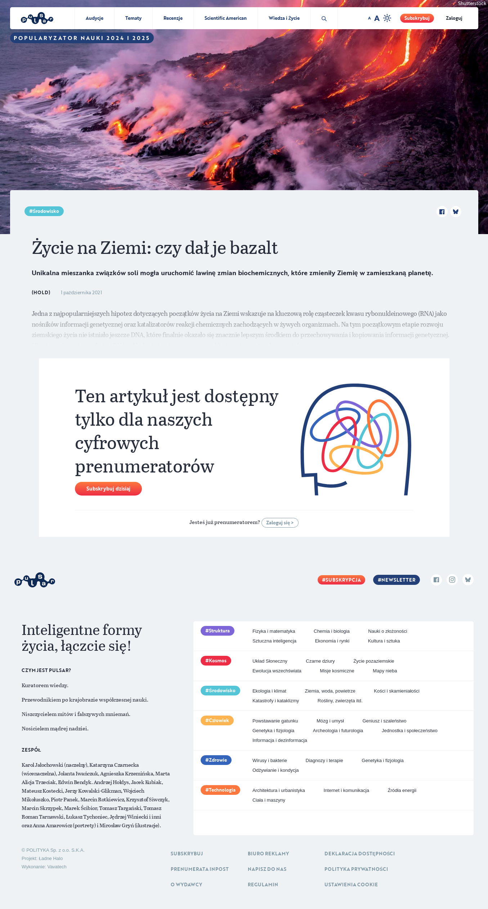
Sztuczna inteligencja (274, 641)
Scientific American (226, 18)
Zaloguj (454, 18)
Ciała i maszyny (268, 800)
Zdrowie (218, 760)
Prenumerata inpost (200, 869)
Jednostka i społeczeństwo (410, 730)
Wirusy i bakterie (269, 760)
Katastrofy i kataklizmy (275, 700)
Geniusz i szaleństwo (384, 721)
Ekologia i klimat (269, 691)
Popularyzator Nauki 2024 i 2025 (82, 38)
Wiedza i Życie (284, 18)
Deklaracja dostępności (359, 853)
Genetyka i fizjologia (273, 730)
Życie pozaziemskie (373, 661)
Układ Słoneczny (269, 661)
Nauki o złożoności (387, 631)
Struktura (219, 630)
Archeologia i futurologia (338, 730)
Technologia (222, 789)
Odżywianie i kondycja (275, 770)
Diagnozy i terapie (324, 760)
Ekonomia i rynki (332, 641)
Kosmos (218, 660)
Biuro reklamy (268, 853)
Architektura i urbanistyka (278, 790)
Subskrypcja (343, 579)
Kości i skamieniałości (396, 691)
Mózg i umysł (330, 721)
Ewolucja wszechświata (276, 670)
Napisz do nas (267, 869)
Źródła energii (402, 790)
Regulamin (263, 884)
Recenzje (173, 18)
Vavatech (56, 866)
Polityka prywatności (356, 869)
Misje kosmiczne (337, 670)
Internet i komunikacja (346, 790)
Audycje (94, 18)
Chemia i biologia (332, 631)
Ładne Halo (51, 858)
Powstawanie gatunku (275, 721)
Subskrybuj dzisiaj (108, 488)
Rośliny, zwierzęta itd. (340, 700)
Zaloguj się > (280, 522)
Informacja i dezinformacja (279, 740)
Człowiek (219, 720)
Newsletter (398, 579)
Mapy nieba (385, 670)
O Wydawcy (186, 884)
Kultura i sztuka (384, 641)
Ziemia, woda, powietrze (330, 691)
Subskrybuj (417, 18)
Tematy (133, 18)
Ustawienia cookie (351, 884)
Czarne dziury (320, 661)
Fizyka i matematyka (273, 631)
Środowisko (46, 211)
